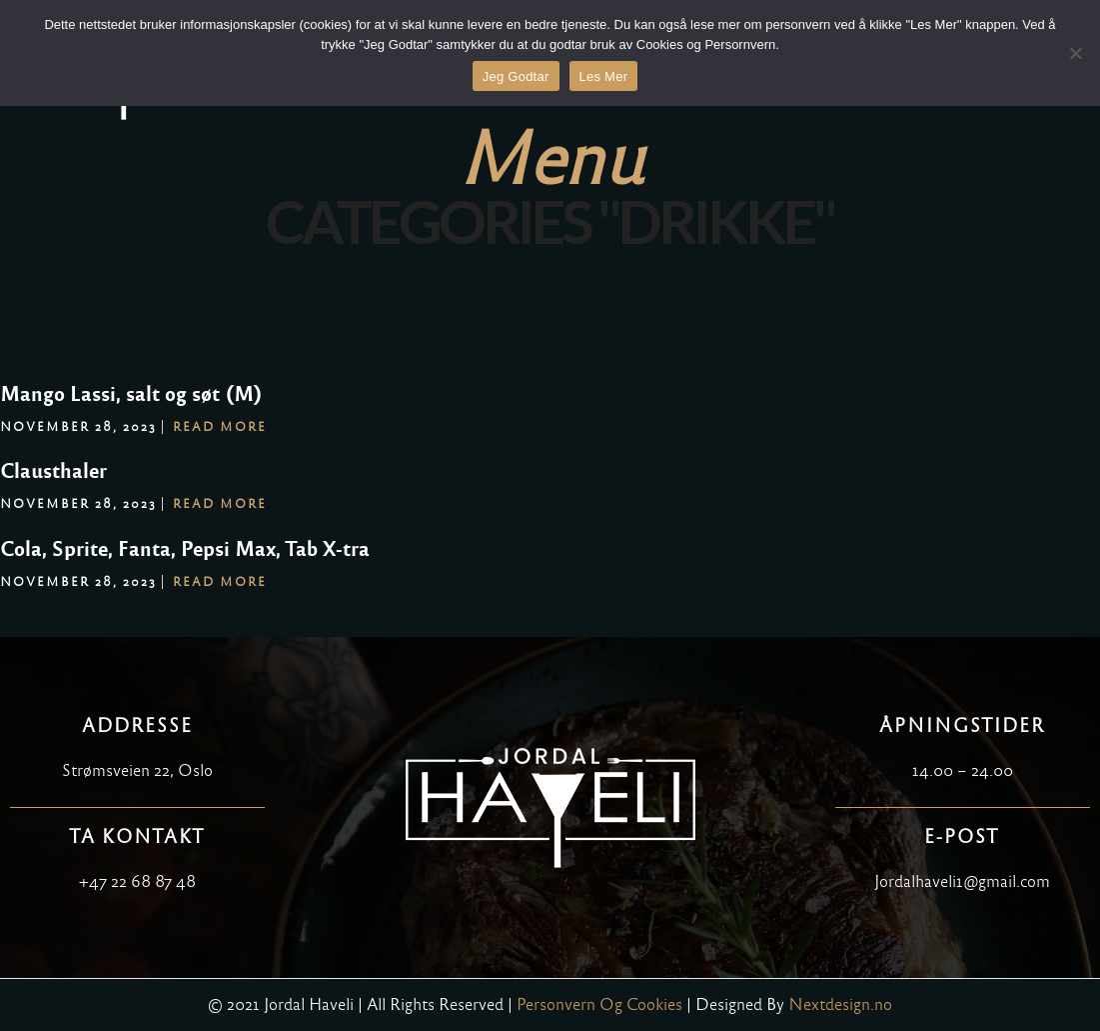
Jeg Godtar (516, 76)
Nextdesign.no (840, 1004)
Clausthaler (53, 471)
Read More (220, 427)
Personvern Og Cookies (599, 1004)
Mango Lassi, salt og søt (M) (131, 394)
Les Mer (603, 76)
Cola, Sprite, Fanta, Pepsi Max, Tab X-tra (185, 549)
